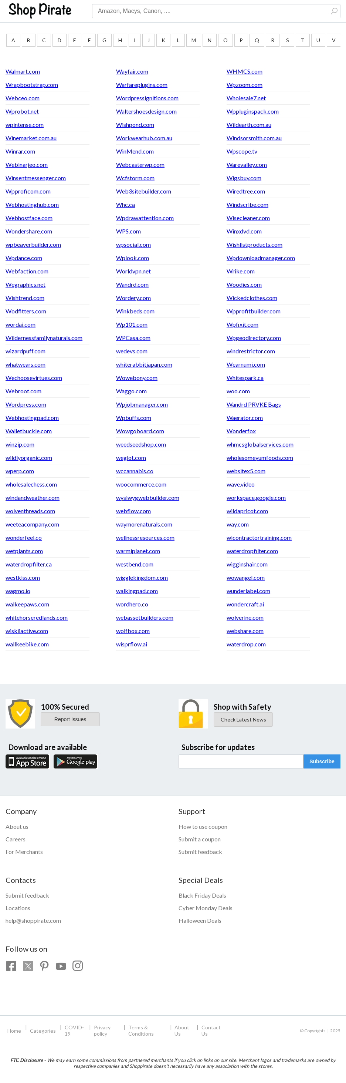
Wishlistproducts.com (254, 244)
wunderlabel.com (248, 590)
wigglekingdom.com (142, 577)
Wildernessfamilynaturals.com (44, 337)
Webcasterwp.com (140, 164)
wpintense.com (25, 124)
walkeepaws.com (27, 604)
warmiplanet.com (138, 550)
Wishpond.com (135, 124)
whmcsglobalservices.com (260, 444)
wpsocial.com (133, 244)
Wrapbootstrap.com (32, 84)
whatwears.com (25, 364)
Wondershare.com (29, 231)
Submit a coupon (200, 838)
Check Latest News (243, 719)
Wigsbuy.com (244, 177)
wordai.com (20, 324)
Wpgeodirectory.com (254, 337)
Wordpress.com (26, 404)
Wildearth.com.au (249, 124)
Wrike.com (241, 271)
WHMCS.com (244, 71)
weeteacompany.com (32, 524)
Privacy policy (102, 1030)
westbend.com (134, 564)
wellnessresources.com (145, 537)
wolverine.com (245, 617)
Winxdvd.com (244, 231)
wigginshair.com (247, 564)
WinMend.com (135, 151)
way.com (238, 524)
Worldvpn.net (133, 271)
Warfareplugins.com (141, 84)
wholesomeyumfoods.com (260, 457)
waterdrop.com (246, 644)
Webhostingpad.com (32, 417)
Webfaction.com (27, 271)
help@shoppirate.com (33, 920)
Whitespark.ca (245, 377)
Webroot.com (23, 390)
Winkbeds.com (135, 311)
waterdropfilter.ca (29, 564)
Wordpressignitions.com (147, 97)
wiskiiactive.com (27, 630)
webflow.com (133, 510)
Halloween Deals (200, 920)
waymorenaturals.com (144, 524)
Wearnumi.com (246, 364)
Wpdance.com (24, 257)
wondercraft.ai (245, 604)
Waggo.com (131, 390)
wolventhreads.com (30, 510)
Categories (43, 1030)
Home (14, 1030)
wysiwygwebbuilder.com (147, 497)
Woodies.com (244, 284)
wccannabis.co (134, 470)
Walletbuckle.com (29, 430)
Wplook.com (132, 257)
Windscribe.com (247, 204)
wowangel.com (246, 577)
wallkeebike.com (27, 644)
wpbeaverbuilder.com (33, 244)
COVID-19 (74, 1030)
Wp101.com (131, 324)
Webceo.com (23, 97)
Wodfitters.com (26, 311)
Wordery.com (133, 297)
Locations (18, 907)
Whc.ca (125, 204)
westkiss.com (23, 577)
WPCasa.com (133, 337)
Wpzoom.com (244, 84)
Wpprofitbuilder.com (254, 311)
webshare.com (245, 630)
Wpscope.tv (242, 151)
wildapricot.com (247, 510)
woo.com (238, 390)
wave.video (241, 484)
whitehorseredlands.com (37, 617)
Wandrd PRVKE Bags (254, 404)
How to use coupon (203, 826)
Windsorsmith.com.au (254, 137)
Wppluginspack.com (253, 111)
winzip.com (20, 444)
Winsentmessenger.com (36, 177)
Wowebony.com (136, 377)
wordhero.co (132, 604)
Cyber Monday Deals (206, 907)
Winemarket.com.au (31, 137)
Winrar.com (20, 151)
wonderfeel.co (24, 537)
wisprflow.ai (131, 644)
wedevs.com (131, 350)
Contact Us (211, 1030)
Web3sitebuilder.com (143, 191)
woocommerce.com (141, 484)
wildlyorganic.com (29, 457)
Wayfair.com (132, 71)
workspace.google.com (256, 497)
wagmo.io (18, 590)
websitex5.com (246, 470)
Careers (16, 838)
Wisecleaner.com (248, 217)
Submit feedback (200, 851)
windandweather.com (33, 497)
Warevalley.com (247, 164)
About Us (181, 1030)
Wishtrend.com (25, 297)
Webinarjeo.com (27, 164)
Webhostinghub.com (32, 204)
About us (17, 826)
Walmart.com (23, 71)
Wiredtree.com (246, 191)
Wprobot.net (22, 111)
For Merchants (24, 851)
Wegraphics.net (25, 284)
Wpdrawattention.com (145, 217)
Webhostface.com (29, 217)
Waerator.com (245, 417)
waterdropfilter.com (252, 550)
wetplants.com (24, 550)
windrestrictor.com (251, 350)
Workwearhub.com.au (144, 137)
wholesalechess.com (31, 484)
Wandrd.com (132, 284)
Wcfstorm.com (135, 177)
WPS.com (128, 231)
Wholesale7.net (246, 97)
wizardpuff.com (25, 350)
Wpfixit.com (242, 324)
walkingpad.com (137, 590)
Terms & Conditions (141, 1030)
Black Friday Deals (202, 895)
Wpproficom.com (28, 191)
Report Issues (70, 719)
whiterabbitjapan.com (144, 364)
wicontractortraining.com (259, 537)
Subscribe (322, 761)
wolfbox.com (133, 630)
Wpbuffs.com (133, 417)
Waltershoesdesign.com (146, 111)
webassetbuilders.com (144, 617)
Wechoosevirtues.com (34, 377)
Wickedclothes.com (252, 297)
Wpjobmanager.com (142, 404)
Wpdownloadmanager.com (261, 257)
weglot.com (131, 457)
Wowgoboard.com (140, 430)
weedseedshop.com (141, 444)
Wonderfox (241, 430)
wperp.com (20, 470)
